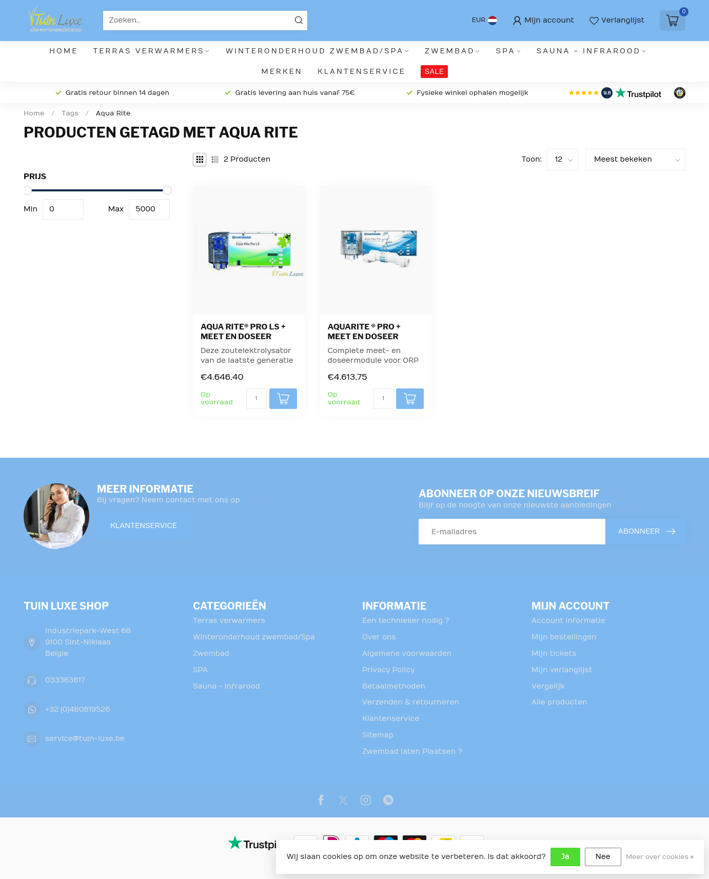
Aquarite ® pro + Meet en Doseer (364, 331)
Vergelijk (547, 686)
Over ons (379, 637)
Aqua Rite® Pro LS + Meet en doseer (243, 331)
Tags (70, 113)
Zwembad (450, 51)
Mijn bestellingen (564, 637)
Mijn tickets (553, 653)
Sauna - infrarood (589, 51)
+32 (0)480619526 (77, 709)
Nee (603, 856)
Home (63, 51)
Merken (281, 71)
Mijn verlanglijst (561, 670)
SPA (506, 51)
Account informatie (568, 620)
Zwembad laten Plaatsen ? (412, 751)
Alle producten (559, 702)
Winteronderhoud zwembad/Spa (315, 51)
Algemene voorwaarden (406, 653)
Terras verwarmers (149, 51)
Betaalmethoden (393, 686)
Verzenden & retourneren (410, 702)
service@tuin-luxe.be (85, 738)
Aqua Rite (113, 113)
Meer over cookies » (660, 857)
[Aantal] (256, 398)
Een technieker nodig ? (405, 620)
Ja (565, 856)
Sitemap (377, 735)
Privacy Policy (388, 670)
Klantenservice (362, 71)
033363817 (65, 680)
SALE (434, 71)
